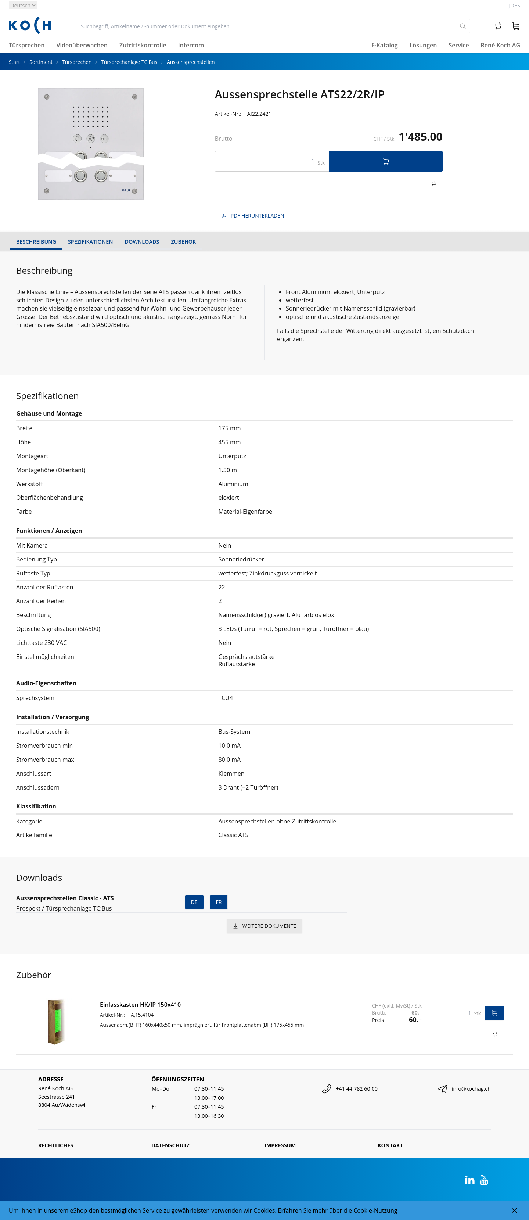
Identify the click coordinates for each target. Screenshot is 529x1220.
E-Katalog (384, 45)
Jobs (514, 5)
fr (219, 901)
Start (14, 61)
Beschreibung (36, 241)
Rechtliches (55, 1145)
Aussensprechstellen (191, 61)
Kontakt (390, 1145)
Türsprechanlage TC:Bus (129, 61)
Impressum (280, 1145)
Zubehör (183, 241)
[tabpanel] (90, 144)
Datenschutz (170, 1145)
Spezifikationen (90, 241)
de (194, 901)
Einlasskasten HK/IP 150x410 (140, 1005)
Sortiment (41, 61)
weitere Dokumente (264, 925)
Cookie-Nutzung (375, 1210)
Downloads (142, 241)
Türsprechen (76, 61)
